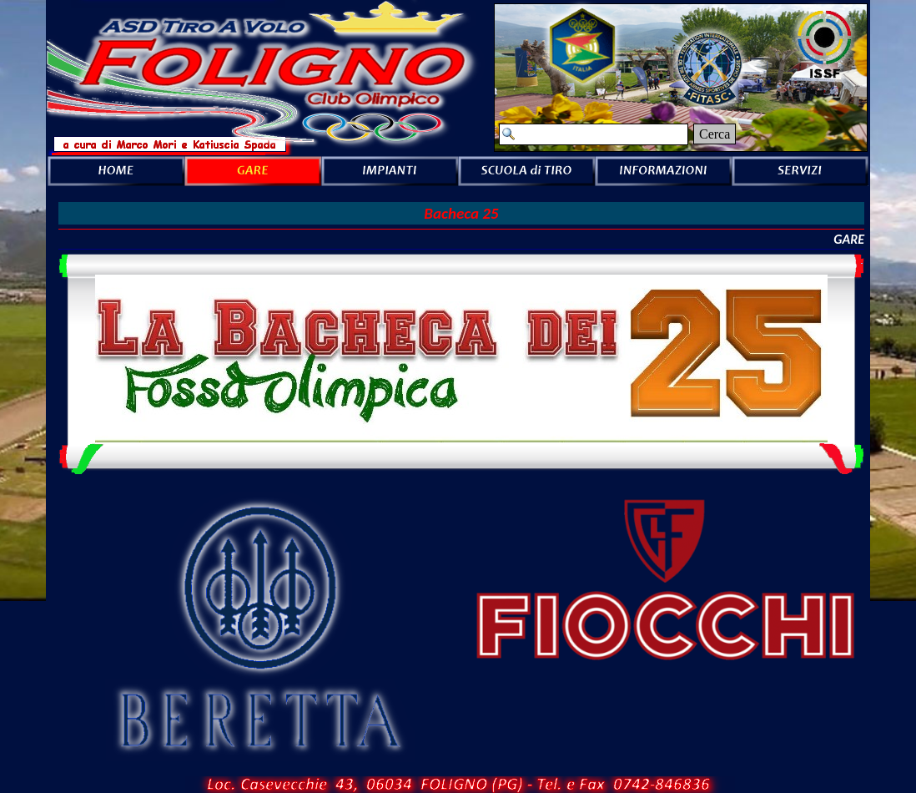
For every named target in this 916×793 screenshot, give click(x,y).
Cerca (714, 134)
